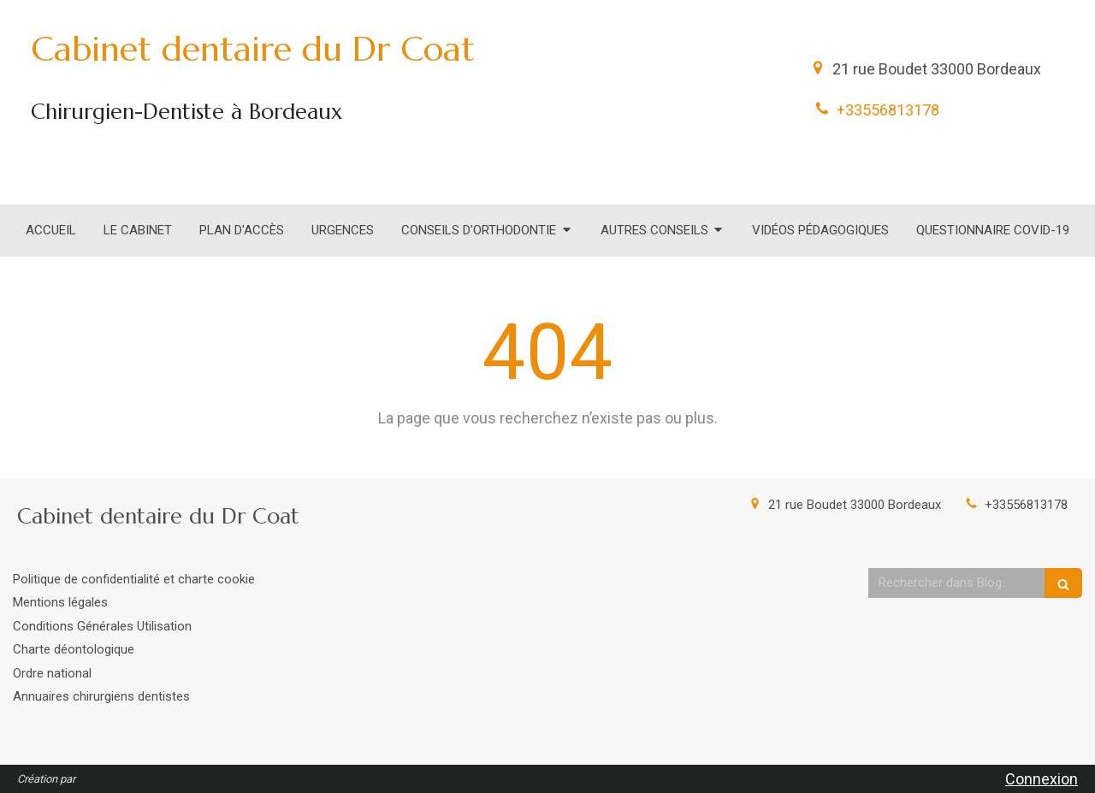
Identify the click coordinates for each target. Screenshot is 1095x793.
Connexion (1041, 779)
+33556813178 (888, 110)
